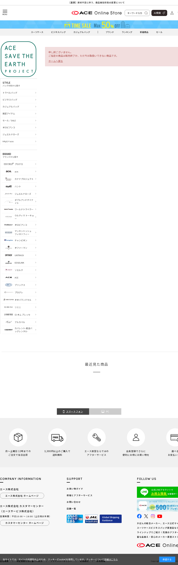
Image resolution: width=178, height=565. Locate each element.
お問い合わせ (74, 501)
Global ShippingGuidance (110, 519)
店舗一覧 (71, 508)
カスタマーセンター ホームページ (24, 522)
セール (159, 32)
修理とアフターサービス (79, 495)
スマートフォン (73, 412)
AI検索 (157, 13)
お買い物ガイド (75, 488)
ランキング (127, 32)
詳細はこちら (111, 559)
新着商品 (144, 32)
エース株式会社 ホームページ (22, 495)
